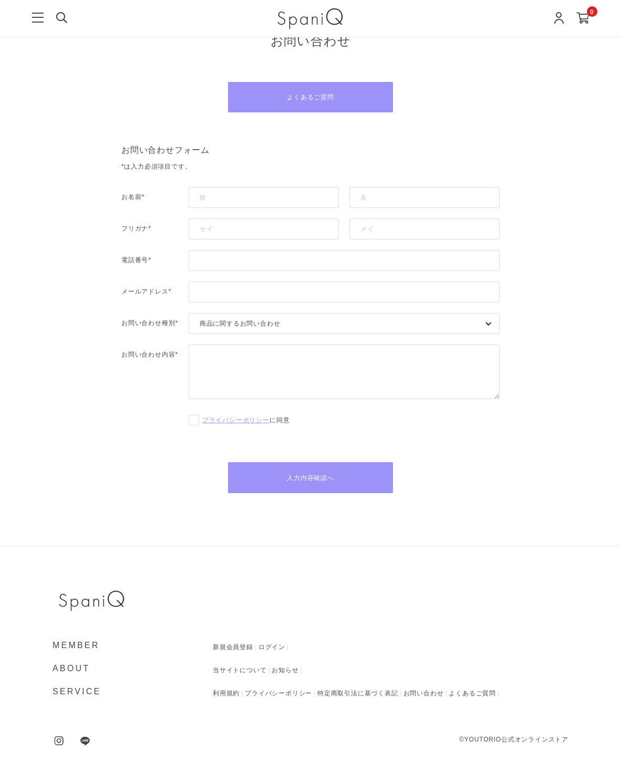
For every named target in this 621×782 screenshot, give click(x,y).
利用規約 (226, 694)
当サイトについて (239, 671)
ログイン (271, 648)
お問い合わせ (423, 694)
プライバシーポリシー (236, 421)
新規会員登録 (233, 648)
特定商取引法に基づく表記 (357, 694)
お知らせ (285, 671)
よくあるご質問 (310, 97)
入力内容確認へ (310, 479)
